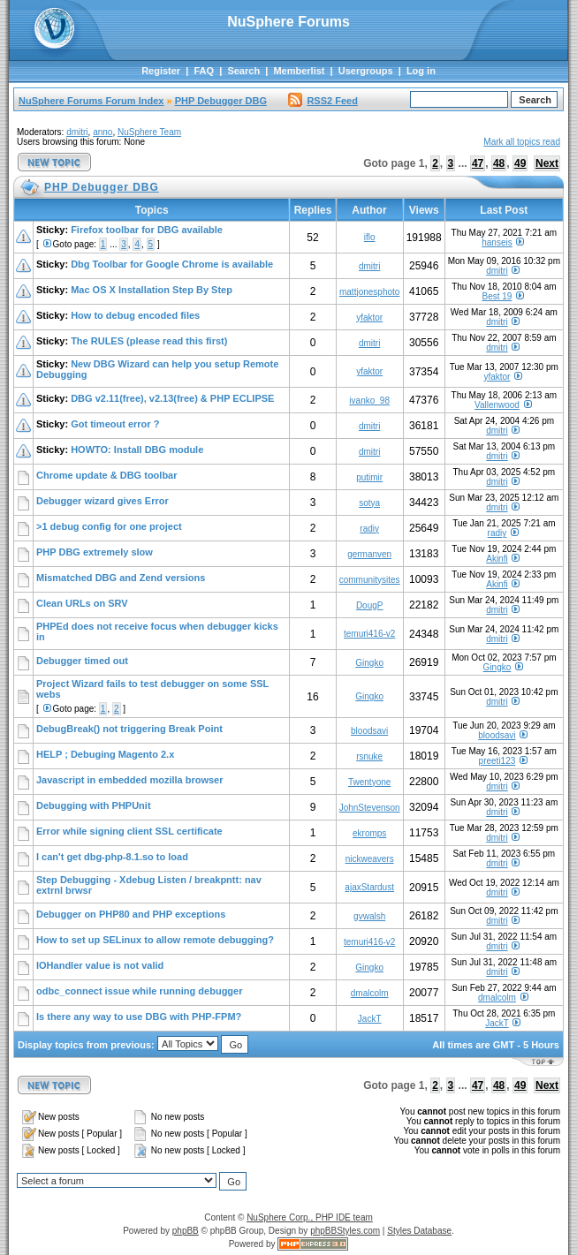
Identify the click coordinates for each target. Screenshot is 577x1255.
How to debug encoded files (135, 315)
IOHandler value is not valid (99, 965)
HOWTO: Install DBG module (137, 449)
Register (160, 70)
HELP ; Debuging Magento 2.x (105, 754)
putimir (369, 477)
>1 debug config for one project (109, 526)
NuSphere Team (149, 132)
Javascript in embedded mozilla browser (130, 780)
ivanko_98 (369, 400)
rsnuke (369, 756)
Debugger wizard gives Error (102, 500)
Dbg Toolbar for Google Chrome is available (172, 264)
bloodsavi (369, 731)
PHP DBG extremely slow (94, 552)
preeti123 (497, 761)
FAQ (204, 70)
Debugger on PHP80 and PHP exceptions (130, 914)
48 (499, 163)
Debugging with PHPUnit (93, 805)
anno (102, 132)
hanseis (497, 242)
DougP (369, 605)
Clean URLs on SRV (82, 603)
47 (477, 163)
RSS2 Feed (322, 100)
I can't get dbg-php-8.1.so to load (112, 856)
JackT (370, 1019)
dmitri (76, 132)
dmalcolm (370, 993)
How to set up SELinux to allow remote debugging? (155, 939)
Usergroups (365, 70)
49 (520, 163)
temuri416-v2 (369, 634)
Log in (421, 70)
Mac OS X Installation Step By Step (151, 289)
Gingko (369, 663)
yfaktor (369, 317)
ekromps (369, 833)
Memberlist (298, 70)
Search (243, 70)
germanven (369, 554)
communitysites (369, 580)
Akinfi (496, 558)
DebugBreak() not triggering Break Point (129, 728)
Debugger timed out (82, 660)
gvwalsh (369, 916)
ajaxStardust (369, 887)
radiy (369, 528)
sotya (369, 503)
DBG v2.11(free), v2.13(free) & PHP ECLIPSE (172, 398)
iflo (370, 237)
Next (546, 163)
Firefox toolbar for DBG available (147, 229)
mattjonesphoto (369, 292)
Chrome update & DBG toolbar (107, 475)
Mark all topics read (521, 142)
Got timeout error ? (115, 424)
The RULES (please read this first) (149, 341)
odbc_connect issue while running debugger (139, 991)
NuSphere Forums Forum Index (91, 100)
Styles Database (419, 1231)
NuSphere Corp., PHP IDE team (310, 1217)
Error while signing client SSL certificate (129, 831)
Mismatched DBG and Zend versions (120, 577)
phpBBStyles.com (345, 1231)
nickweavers (369, 859)
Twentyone (369, 782)
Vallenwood (497, 405)
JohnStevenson (369, 808)
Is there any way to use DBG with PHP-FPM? (138, 1016)
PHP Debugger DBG (221, 100)
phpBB (185, 1231)
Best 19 (497, 296)
